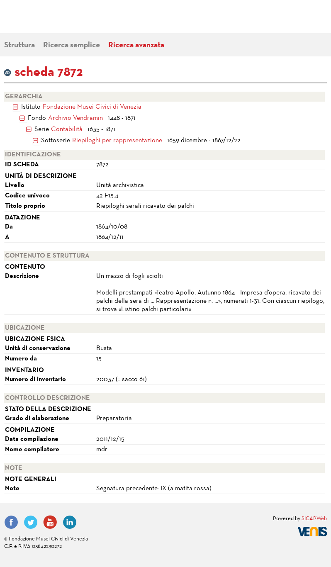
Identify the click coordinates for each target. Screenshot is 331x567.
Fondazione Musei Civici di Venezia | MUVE (38, 20)
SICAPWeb (314, 518)
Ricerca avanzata (136, 45)
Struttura (19, 45)
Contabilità (67, 129)
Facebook (11, 522)
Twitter (31, 522)
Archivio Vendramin (75, 118)
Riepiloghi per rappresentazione (117, 141)
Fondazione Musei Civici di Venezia (92, 107)
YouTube (50, 522)
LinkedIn (70, 522)
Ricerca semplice (71, 45)
